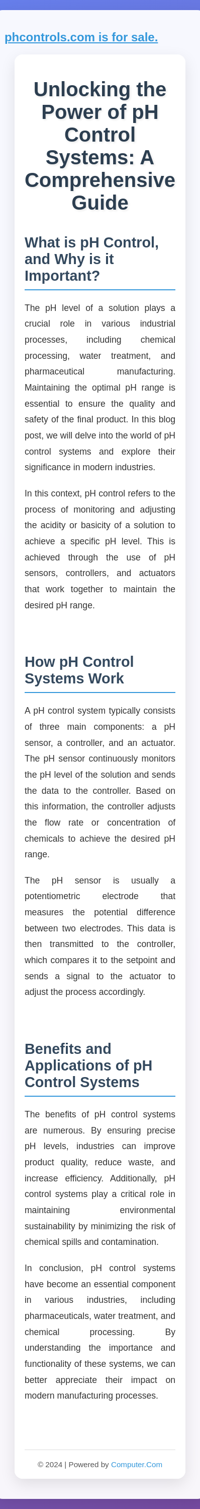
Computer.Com (136, 1464)
